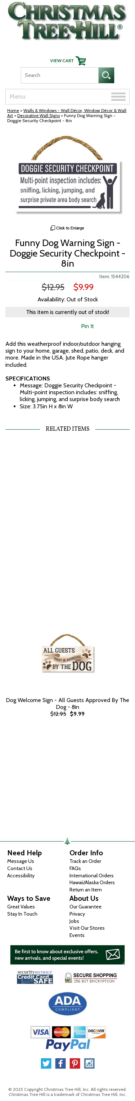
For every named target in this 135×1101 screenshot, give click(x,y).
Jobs (74, 921)
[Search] (59, 75)
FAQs (75, 868)
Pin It (87, 326)
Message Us (20, 861)
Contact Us (19, 868)
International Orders (91, 875)
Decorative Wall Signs (38, 115)
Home (13, 110)
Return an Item (85, 889)
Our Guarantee (85, 906)
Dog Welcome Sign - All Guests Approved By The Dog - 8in (67, 703)
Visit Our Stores (87, 928)
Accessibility (21, 875)
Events (77, 935)
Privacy (77, 914)
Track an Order (85, 861)
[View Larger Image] (67, 176)
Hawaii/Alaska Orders (92, 882)
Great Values (21, 906)
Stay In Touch (22, 914)
